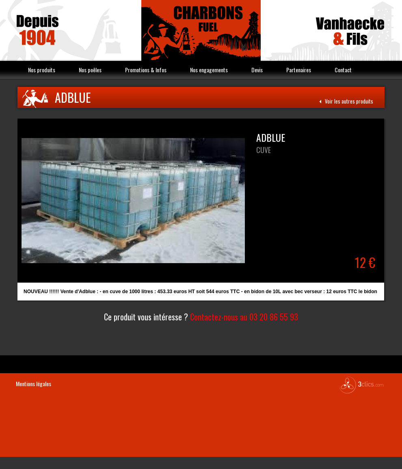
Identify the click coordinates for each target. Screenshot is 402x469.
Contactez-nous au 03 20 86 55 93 (244, 317)
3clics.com (361, 385)
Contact (343, 69)
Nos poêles (90, 69)
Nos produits (41, 69)
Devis (257, 69)
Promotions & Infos (145, 69)
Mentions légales (33, 383)
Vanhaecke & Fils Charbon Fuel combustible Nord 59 (201, 30)
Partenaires (298, 69)
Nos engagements (209, 69)
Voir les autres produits (346, 101)
